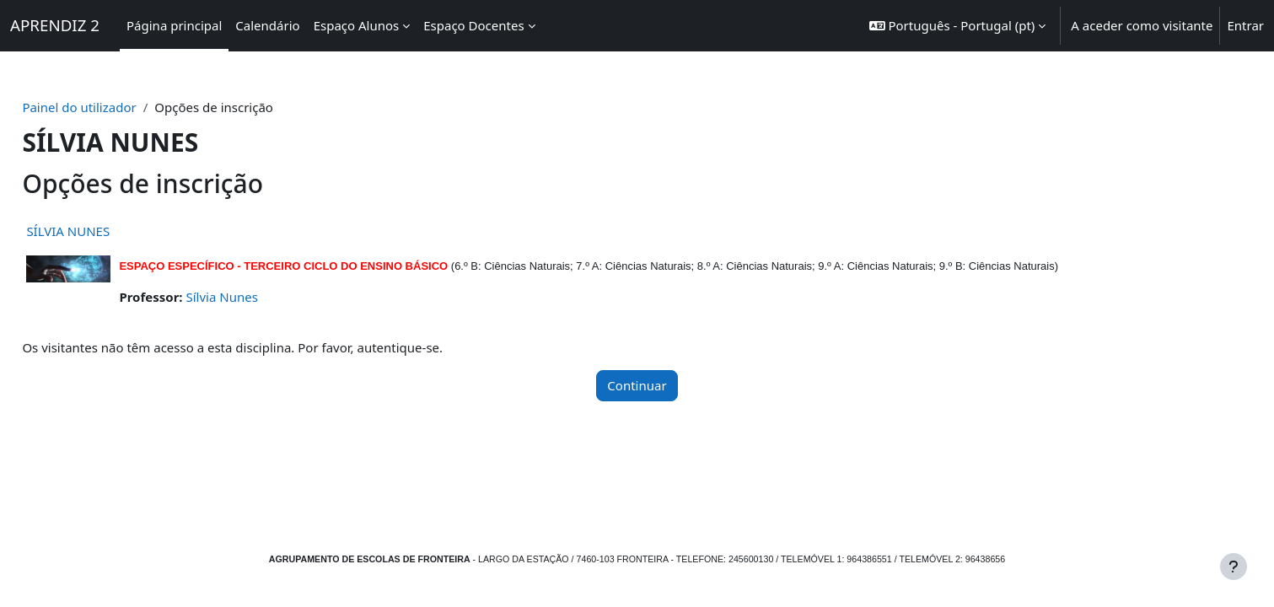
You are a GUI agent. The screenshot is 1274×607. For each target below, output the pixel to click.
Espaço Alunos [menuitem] (357, 25)
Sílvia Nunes (259, 296)
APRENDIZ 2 (54, 24)
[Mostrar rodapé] (1233, 566)
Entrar (1245, 25)
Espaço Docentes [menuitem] (473, 25)
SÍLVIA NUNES (106, 231)
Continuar (636, 385)
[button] (957, 25)
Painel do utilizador (117, 107)
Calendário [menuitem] (267, 25)
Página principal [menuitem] (174, 25)
